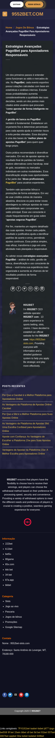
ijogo (51, 728)
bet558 (3, 732)
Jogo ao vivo (11, 606)
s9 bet (30, 732)
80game (9, 559)
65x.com (9, 564)
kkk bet (9, 569)
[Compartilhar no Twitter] (24, 288)
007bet (51, 732)
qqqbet (12, 736)
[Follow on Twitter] (10, 695)
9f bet (11, 732)
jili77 (46, 728)
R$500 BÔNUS (34, 4)
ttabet (40, 728)
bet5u (8, 554)
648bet (40, 736)
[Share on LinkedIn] (42, 288)
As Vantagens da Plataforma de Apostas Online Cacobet (27, 406)
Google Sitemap (13, 627)
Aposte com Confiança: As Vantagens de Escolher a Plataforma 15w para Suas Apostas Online (26, 441)
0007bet (4, 736)
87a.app (9, 580)
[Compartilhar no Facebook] (18, 288)
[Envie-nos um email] (15, 695)
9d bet (37, 732)
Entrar (17, 4)
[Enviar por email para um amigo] (30, 288)
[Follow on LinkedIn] (26, 695)
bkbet (8, 585)
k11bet (8, 549)
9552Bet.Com (27, 14)
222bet (8, 543)
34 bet (8, 575)
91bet (44, 732)
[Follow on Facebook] (4, 695)
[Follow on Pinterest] (21, 695)
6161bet (25, 728)
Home (9, 27)
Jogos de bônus (25, 27)
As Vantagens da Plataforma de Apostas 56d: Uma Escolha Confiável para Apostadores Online (25, 427)
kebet (25, 736)
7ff (19, 728)
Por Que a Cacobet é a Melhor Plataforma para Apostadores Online (26, 397)
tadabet (32, 736)
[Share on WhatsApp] (12, 288)
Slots (8, 601)
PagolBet (11, 182)
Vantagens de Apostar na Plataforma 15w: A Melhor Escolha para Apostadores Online (25, 452)
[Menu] (4, 14)
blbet (23, 732)
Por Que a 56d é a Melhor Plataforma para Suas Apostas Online (27, 416)
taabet (33, 728)
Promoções (11, 622)
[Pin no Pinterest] (36, 288)
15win (17, 732)
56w (19, 736)
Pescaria (9, 611)
